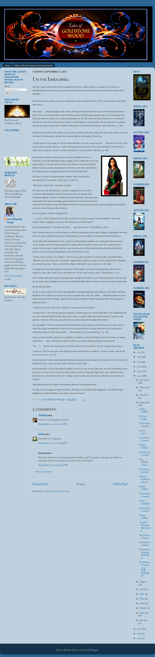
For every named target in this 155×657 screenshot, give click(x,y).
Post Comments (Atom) (57, 491)
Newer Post (40, 484)
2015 (139, 362)
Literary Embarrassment (144, 479)
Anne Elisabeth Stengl (14, 221)
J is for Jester (142, 432)
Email (7, 86)
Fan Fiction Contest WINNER (144, 554)
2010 (139, 633)
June (142, 594)
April (142, 603)
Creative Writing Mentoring (145, 527)
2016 (139, 357)
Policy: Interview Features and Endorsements (33, 65)
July (142, 589)
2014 (139, 366)
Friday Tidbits (143, 411)
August (143, 582)
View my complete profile (13, 277)
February (144, 613)
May (142, 598)
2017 (139, 352)
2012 (139, 376)
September (145, 402)
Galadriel (42, 415)
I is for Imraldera (144, 502)
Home (7, 65)
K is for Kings (143, 418)
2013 (139, 371)
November (145, 387)
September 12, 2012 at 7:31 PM (52, 424)
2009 (139, 638)
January (143, 620)
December (145, 380)
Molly (41, 434)
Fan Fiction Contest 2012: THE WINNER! (144, 569)
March (143, 608)
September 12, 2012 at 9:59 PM (52, 443)
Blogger (94, 650)
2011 (139, 629)
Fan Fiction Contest (144, 425)
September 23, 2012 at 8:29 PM (53, 465)
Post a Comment (44, 472)
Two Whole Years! (143, 462)
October (144, 395)
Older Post (120, 484)
